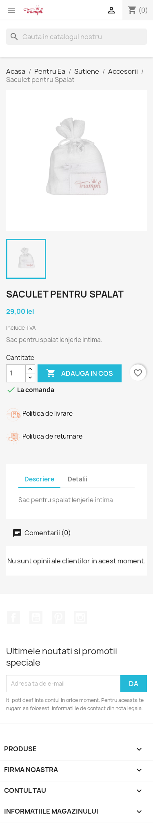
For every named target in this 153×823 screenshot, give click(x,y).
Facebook (13, 617)
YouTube (35, 617)
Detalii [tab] (77, 479)
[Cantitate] (16, 373)
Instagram (80, 617)
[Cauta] (76, 37)
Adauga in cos (79, 373)
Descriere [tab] (39, 479)
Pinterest (58, 617)
